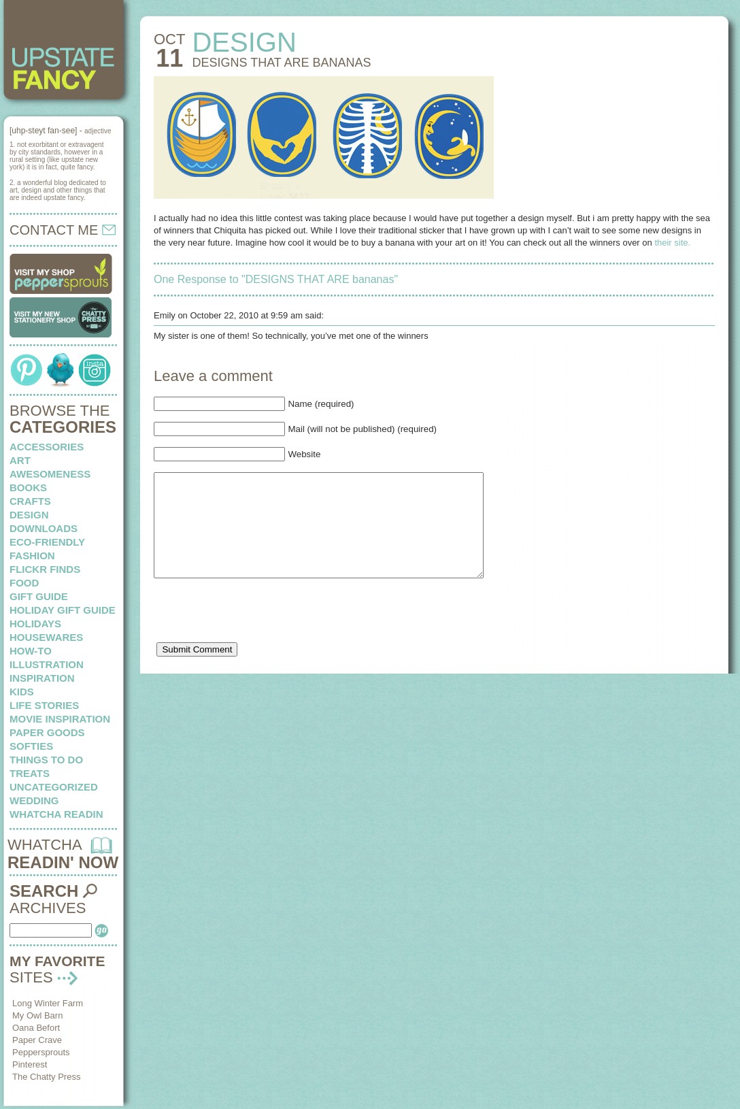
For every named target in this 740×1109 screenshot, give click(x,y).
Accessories (47, 446)
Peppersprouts (41, 1052)
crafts (30, 501)
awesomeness (50, 474)
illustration (47, 664)
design (29, 514)
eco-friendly (47, 542)
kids (22, 691)
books (28, 487)
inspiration (42, 678)
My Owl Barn (37, 1015)
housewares (46, 637)
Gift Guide (39, 596)
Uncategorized (54, 787)
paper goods (47, 732)
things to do (46, 759)
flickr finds (45, 569)
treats (30, 773)
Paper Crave (37, 1040)
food (24, 583)
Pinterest (29, 1064)
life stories (44, 705)
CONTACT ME (63, 229)
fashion (32, 555)
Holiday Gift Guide (63, 610)
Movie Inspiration (60, 719)
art (20, 460)
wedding (34, 800)
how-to (31, 651)
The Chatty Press (46, 1077)
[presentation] (257, 636)
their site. (672, 242)
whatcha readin (56, 814)
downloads (44, 528)
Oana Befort (36, 1028)
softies (31, 746)
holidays (35, 623)
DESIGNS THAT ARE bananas (281, 62)
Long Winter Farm (47, 1003)
